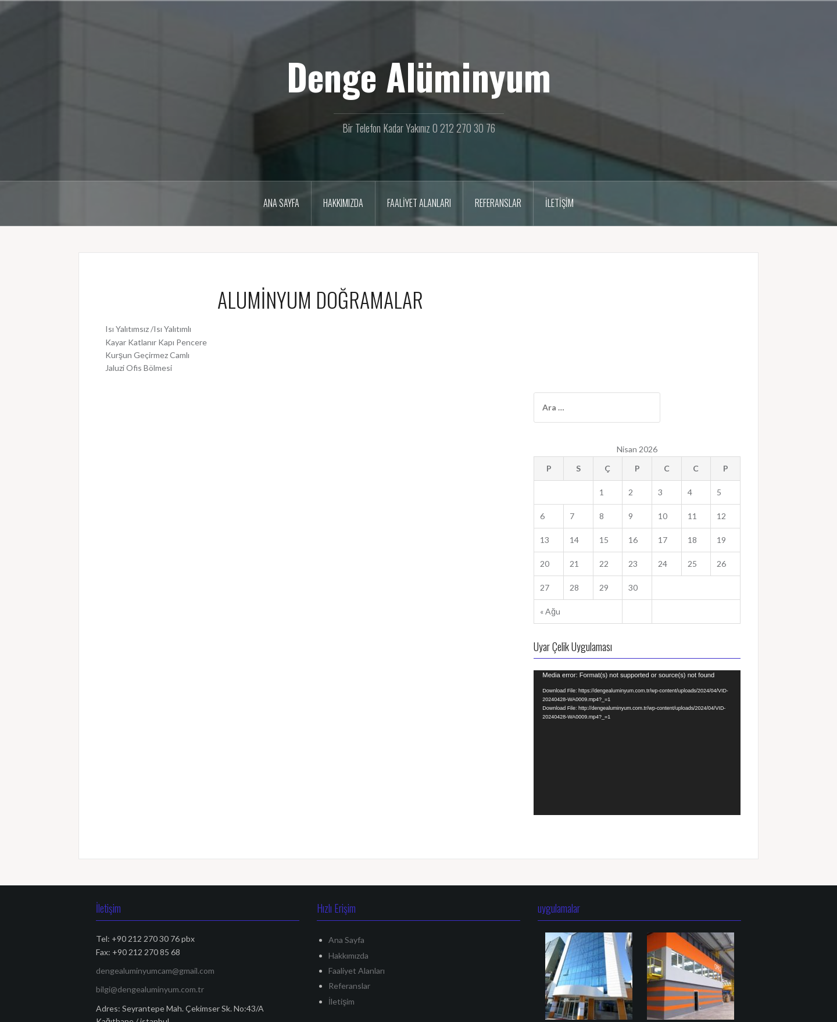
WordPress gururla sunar (132, 1007)
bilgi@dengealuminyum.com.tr (150, 829)
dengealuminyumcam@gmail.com (155, 810)
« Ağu (583, 497)
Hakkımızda (343, 203)
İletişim (559, 203)
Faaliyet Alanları (419, 203)
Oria (216, 1007)
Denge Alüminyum (419, 76)
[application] (653, 606)
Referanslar (498, 203)
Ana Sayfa (281, 203)
